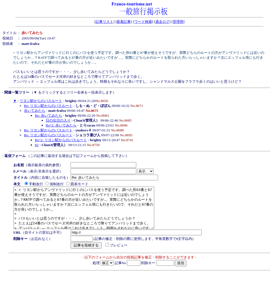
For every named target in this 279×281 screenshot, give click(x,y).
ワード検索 (143, 22)
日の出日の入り (58, 120)
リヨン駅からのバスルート (41, 101)
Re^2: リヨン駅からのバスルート (61, 140)
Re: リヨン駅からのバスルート (48, 106)
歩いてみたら (34, 111)
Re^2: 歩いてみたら (61, 125)
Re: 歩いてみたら (48, 115)
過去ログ (162, 22)
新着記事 (124, 22)
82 (36, 145)
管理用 (178, 22)
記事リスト (104, 22)
